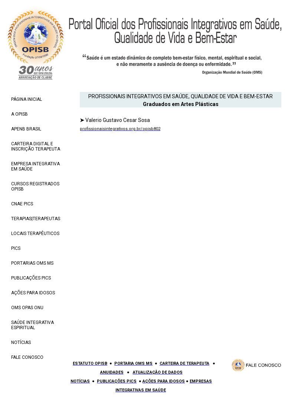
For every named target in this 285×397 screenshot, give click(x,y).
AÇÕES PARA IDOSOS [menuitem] (33, 292)
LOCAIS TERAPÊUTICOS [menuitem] (35, 233)
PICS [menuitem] (15, 248)
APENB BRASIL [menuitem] (26, 129)
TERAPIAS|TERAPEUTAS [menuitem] (35, 218)
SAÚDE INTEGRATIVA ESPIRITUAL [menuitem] (32, 325)
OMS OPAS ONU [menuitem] (27, 307)
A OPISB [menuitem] (19, 114)
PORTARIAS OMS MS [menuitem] (32, 263)
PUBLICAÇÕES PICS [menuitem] (31, 278)
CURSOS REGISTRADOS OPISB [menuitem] (35, 186)
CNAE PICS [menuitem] (22, 203)
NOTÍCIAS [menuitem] (21, 342)
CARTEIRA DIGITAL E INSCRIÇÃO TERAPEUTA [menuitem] (35, 146)
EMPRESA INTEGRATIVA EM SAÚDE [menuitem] (35, 166)
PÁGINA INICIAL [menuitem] (26, 99)
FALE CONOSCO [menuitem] (27, 357)
